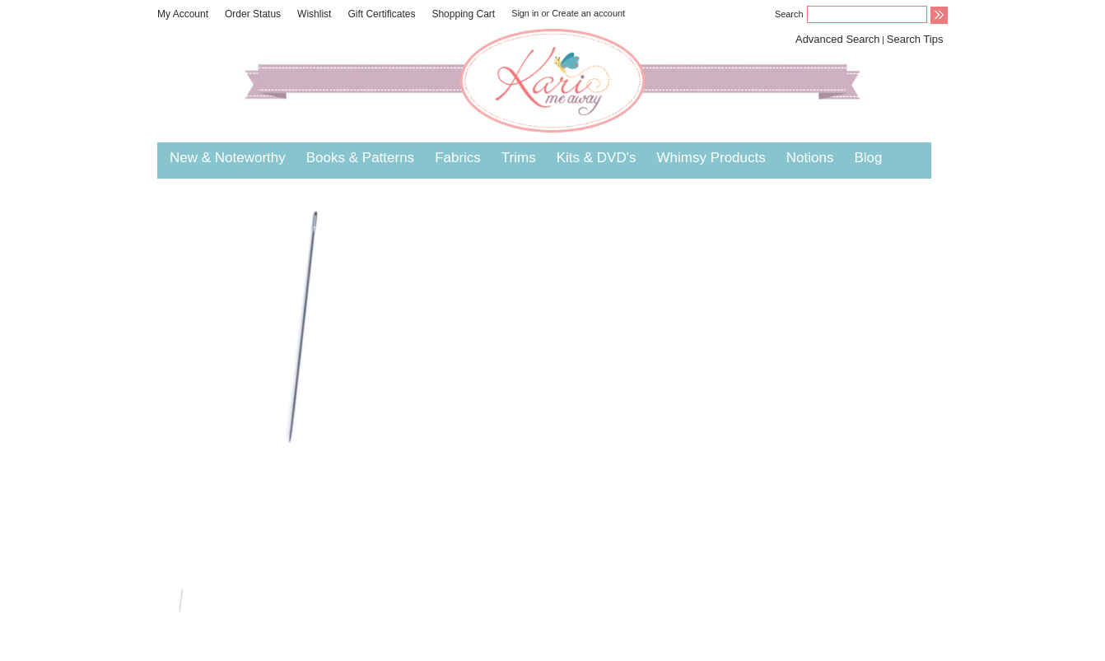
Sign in (525, 13)
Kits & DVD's (596, 157)
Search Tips (915, 39)
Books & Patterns (360, 157)
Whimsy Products (710, 157)
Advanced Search (837, 39)
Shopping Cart (463, 14)
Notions (810, 157)
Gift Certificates (381, 14)
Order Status (253, 14)
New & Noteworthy (228, 157)
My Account (182, 14)
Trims (518, 157)
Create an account (588, 13)
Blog (868, 157)
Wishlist (314, 14)
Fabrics (458, 157)
